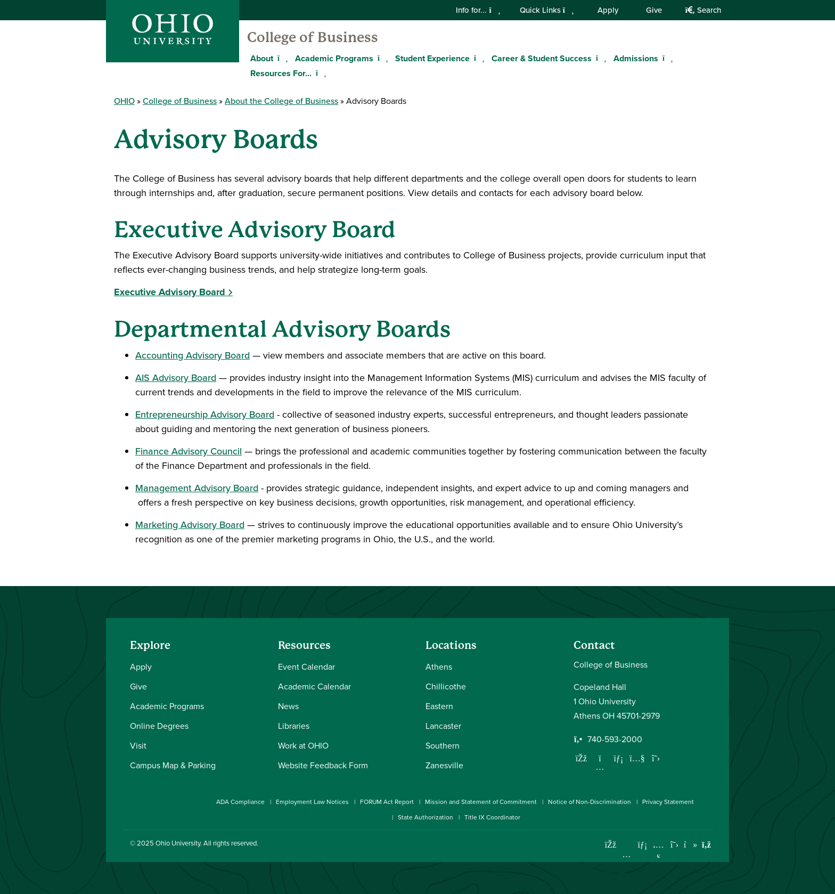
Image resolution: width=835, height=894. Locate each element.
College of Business (312, 37)
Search (703, 9)
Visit (138, 745)
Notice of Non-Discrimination (589, 801)
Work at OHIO (303, 745)
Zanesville (444, 765)
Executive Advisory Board (169, 292)
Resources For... (281, 73)
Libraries (293, 726)
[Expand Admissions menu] (666, 58)
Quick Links (547, 9)
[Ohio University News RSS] (706, 844)
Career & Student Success (542, 58)
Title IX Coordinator (492, 817)
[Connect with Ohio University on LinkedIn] (642, 844)
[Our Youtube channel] (637, 758)
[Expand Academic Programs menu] (381, 58)
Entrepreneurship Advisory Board (204, 414)
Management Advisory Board (196, 487)
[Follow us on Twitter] (656, 758)
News (288, 706)
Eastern (439, 706)
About (261, 58)
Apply (607, 9)
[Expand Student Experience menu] (478, 58)
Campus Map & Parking (173, 765)
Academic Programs (334, 58)
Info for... (478, 9)
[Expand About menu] (281, 58)
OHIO (124, 101)
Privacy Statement (668, 801)
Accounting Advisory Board (192, 355)
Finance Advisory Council (188, 451)
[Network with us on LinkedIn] (619, 758)
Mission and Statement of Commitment (481, 801)
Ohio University (177, 843)
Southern (442, 745)
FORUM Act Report (387, 801)
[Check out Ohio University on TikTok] (690, 844)
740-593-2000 (614, 739)
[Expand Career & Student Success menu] (599, 58)
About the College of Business (281, 101)
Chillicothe (445, 686)
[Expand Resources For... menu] (319, 73)
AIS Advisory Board (175, 377)
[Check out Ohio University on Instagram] (626, 854)
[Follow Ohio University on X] (674, 844)
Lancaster (443, 726)
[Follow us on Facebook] (582, 758)
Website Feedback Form (323, 765)
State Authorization (425, 817)
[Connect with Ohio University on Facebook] (610, 844)
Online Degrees (159, 726)
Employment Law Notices (312, 801)
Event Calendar (306, 666)
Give (654, 9)
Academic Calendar (314, 686)
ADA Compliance (240, 801)
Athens (438, 666)
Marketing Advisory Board (189, 524)
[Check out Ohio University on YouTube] (658, 851)
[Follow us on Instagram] (600, 766)
